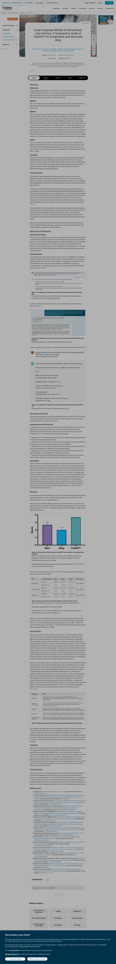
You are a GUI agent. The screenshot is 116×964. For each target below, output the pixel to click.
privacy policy (14, 950)
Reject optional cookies (37, 959)
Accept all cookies (15, 959)
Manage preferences (12, 954)
